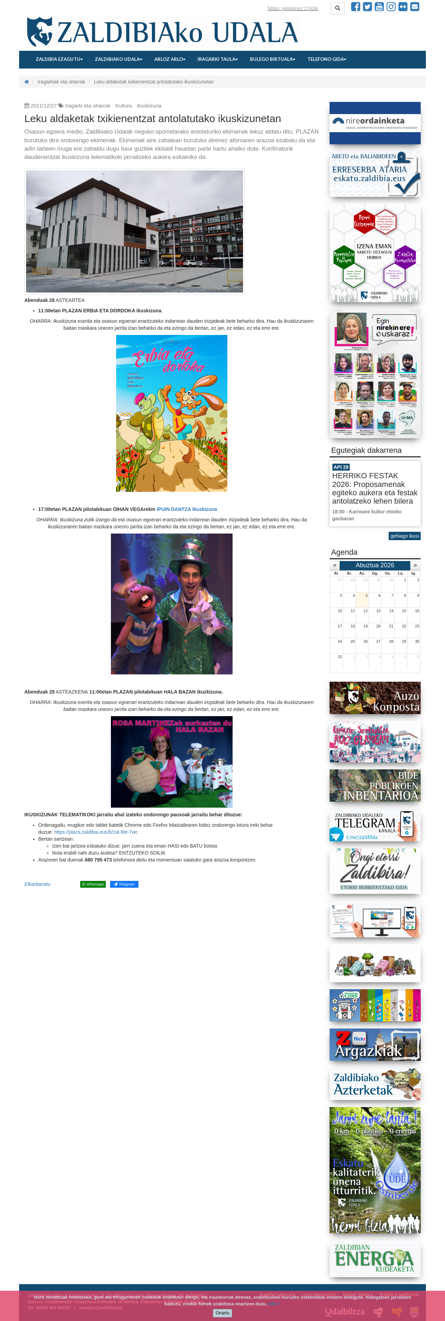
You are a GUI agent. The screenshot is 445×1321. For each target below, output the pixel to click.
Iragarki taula (217, 59)
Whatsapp (93, 884)
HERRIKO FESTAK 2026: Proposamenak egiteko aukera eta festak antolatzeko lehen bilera (375, 488)
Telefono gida (326, 59)
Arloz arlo (169, 59)
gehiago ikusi (404, 536)
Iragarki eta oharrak (88, 106)
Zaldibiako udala (118, 59)
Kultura (123, 106)
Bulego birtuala (272, 59)
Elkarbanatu (37, 884)
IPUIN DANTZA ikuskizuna (187, 509)
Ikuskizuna (149, 106)
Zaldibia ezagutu (59, 59)
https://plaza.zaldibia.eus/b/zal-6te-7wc (96, 832)
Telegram (124, 884)
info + (274, 1303)
